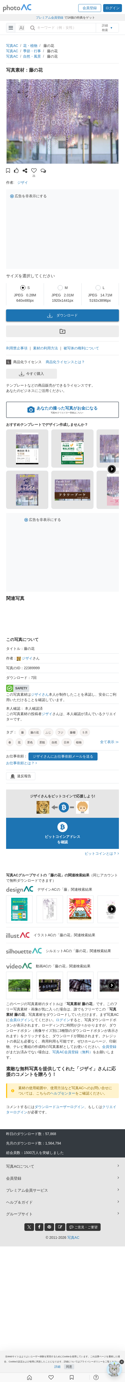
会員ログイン (20, 1020)
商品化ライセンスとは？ (65, 362)
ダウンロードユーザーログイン (59, 1107)
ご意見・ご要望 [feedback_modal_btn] (83, 1227)
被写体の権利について (81, 348)
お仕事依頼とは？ (21, 763)
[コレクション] (71, 1377)
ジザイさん (40, 694)
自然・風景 (32, 56)
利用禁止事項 (16, 348)
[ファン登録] (51, 1377)
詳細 (57, 1367)
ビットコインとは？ (102, 853)
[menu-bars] (10, 28)
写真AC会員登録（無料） (72, 1052)
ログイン (63, 1020)
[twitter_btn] (29, 1227)
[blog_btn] (60, 1227)
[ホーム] (29, 1377)
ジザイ (22, 182)
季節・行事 (32, 51)
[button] (89, 8)
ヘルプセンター (62, 1093)
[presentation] (112, 909)
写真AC (12, 46)
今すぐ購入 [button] (31, 373)
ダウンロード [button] (62, 315)
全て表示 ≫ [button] (109, 742)
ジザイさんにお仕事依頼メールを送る (63, 756)
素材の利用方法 (45, 348)
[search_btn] (32, 28)
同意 (69, 1367)
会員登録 (109, 1047)
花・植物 (30, 46)
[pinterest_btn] (49, 1227)
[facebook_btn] (39, 1227)
